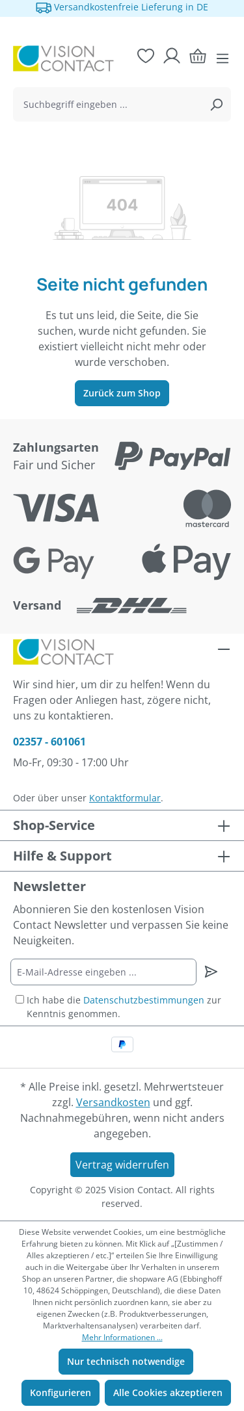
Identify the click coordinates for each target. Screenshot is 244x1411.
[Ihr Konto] (172, 55)
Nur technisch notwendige (126, 1361)
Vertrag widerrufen (122, 1165)
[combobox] (107, 104)
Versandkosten (113, 1102)
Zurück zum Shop (122, 393)
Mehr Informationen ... (122, 1337)
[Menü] (222, 58)
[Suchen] (216, 104)
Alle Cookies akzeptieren (168, 1392)
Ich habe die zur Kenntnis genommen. (124, 1007)
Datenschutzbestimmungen (143, 1000)
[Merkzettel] (146, 55)
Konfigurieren (60, 1392)
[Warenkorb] (198, 55)
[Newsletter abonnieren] (211, 972)
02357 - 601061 (49, 741)
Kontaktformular (125, 798)
